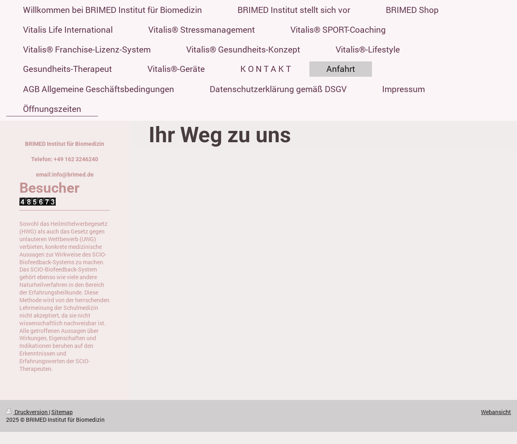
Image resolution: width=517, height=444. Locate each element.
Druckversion (27, 412)
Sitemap (62, 412)
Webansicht (496, 412)
